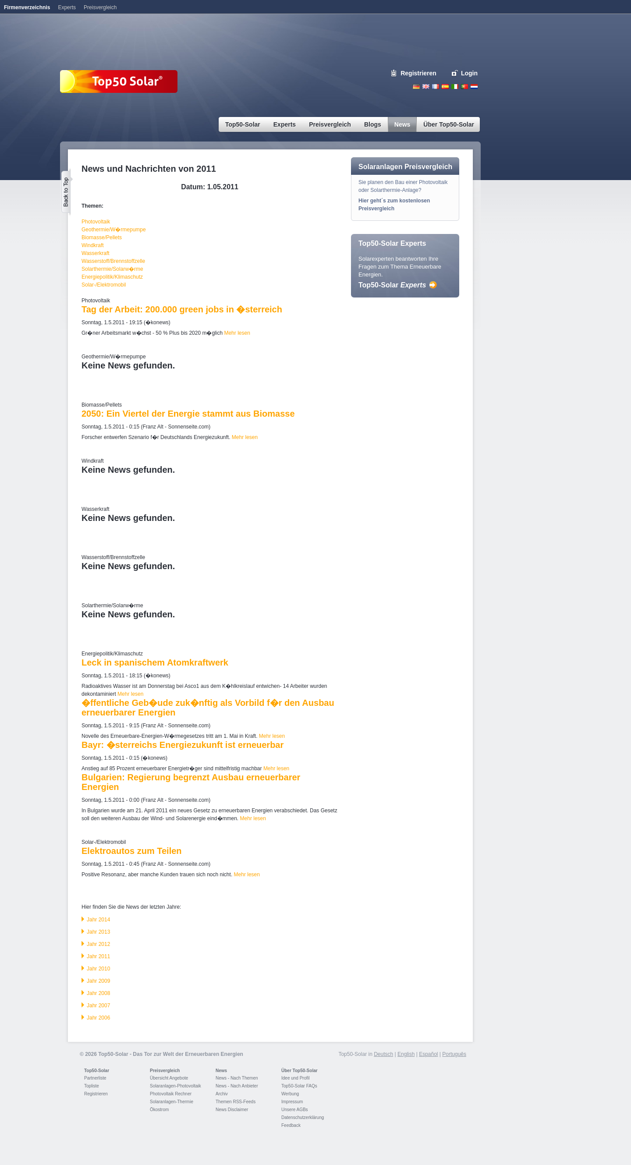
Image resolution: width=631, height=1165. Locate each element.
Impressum (292, 1101)
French (435, 86)
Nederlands (474, 86)
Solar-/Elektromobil (104, 285)
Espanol (445, 86)
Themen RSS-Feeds (235, 1101)
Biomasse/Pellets (102, 237)
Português (454, 1054)
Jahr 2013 (98, 932)
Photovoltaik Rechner (170, 1093)
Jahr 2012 (98, 944)
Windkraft (93, 245)
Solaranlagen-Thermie (171, 1101)
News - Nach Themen (237, 1078)
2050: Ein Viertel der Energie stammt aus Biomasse (188, 413)
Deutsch (416, 86)
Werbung (290, 1093)
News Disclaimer (232, 1109)
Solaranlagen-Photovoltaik (175, 1086)
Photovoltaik (96, 222)
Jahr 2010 (98, 969)
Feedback (291, 1125)
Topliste (91, 1086)
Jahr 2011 (98, 956)
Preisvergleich (165, 1070)
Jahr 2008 (98, 993)
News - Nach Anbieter (237, 1086)
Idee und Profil (295, 1078)
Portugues (464, 86)
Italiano (454, 86)
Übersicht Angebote (169, 1078)
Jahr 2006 (98, 1018)
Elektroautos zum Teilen (132, 851)
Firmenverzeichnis (27, 7)
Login (469, 73)
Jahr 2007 (98, 1005)
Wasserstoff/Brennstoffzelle (113, 261)
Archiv (222, 1093)
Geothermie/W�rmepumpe (114, 230)
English (425, 86)
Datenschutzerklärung (302, 1117)
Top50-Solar (392, 285)
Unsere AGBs (294, 1109)
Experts (67, 7)
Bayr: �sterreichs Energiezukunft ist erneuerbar (183, 745)
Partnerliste (95, 1078)
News (221, 1070)
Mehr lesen (237, 333)
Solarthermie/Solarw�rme (112, 269)
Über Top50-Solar (299, 1070)
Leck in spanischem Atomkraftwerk (155, 662)
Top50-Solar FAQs (299, 1086)
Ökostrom (159, 1109)
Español (428, 1054)
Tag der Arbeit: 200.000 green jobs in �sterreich (182, 309)
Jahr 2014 (98, 920)
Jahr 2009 (98, 981)
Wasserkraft (96, 253)
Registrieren (418, 73)
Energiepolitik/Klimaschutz (112, 277)
